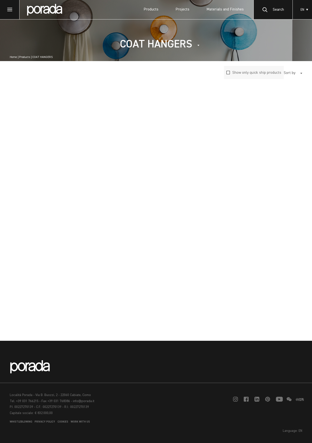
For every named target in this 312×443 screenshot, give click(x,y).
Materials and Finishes (225, 9)
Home (13, 57)
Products (151, 9)
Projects (182, 9)
